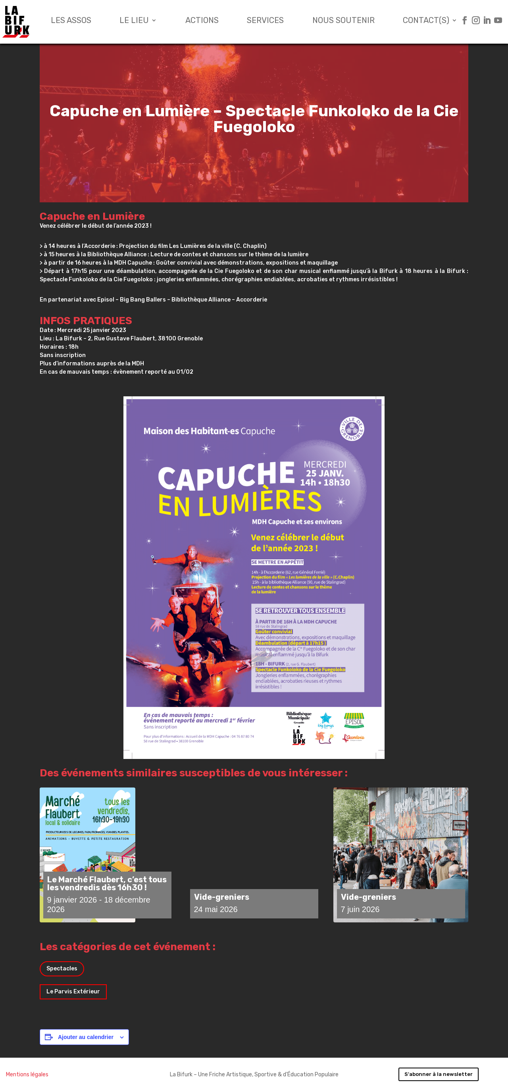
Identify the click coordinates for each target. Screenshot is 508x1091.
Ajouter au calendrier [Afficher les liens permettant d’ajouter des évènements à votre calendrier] (86, 1037)
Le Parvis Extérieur (73, 991)
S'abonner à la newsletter (438, 1074)
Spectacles (61, 968)
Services (265, 21)
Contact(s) (426, 21)
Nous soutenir (343, 21)
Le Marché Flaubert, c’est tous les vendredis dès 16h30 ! (107, 883)
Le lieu (134, 21)
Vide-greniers (221, 897)
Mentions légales (27, 1074)
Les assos (71, 21)
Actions (202, 21)
